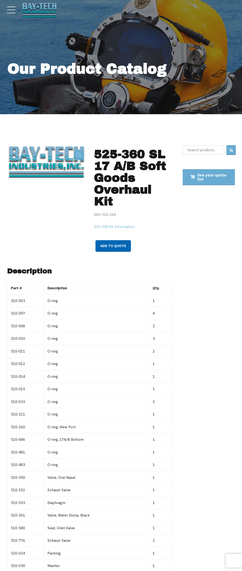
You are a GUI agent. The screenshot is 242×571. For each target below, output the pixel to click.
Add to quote (113, 246)
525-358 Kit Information (114, 226)
